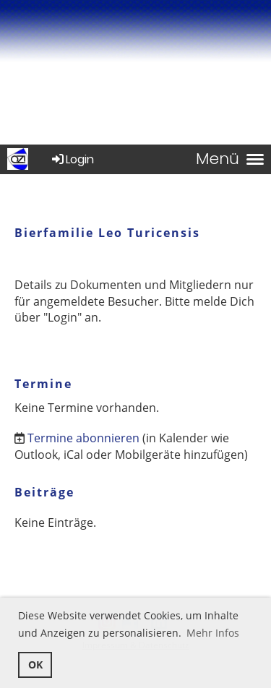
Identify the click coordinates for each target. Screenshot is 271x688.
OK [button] (35, 664)
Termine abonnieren (83, 438)
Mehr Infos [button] (212, 633)
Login (72, 159)
